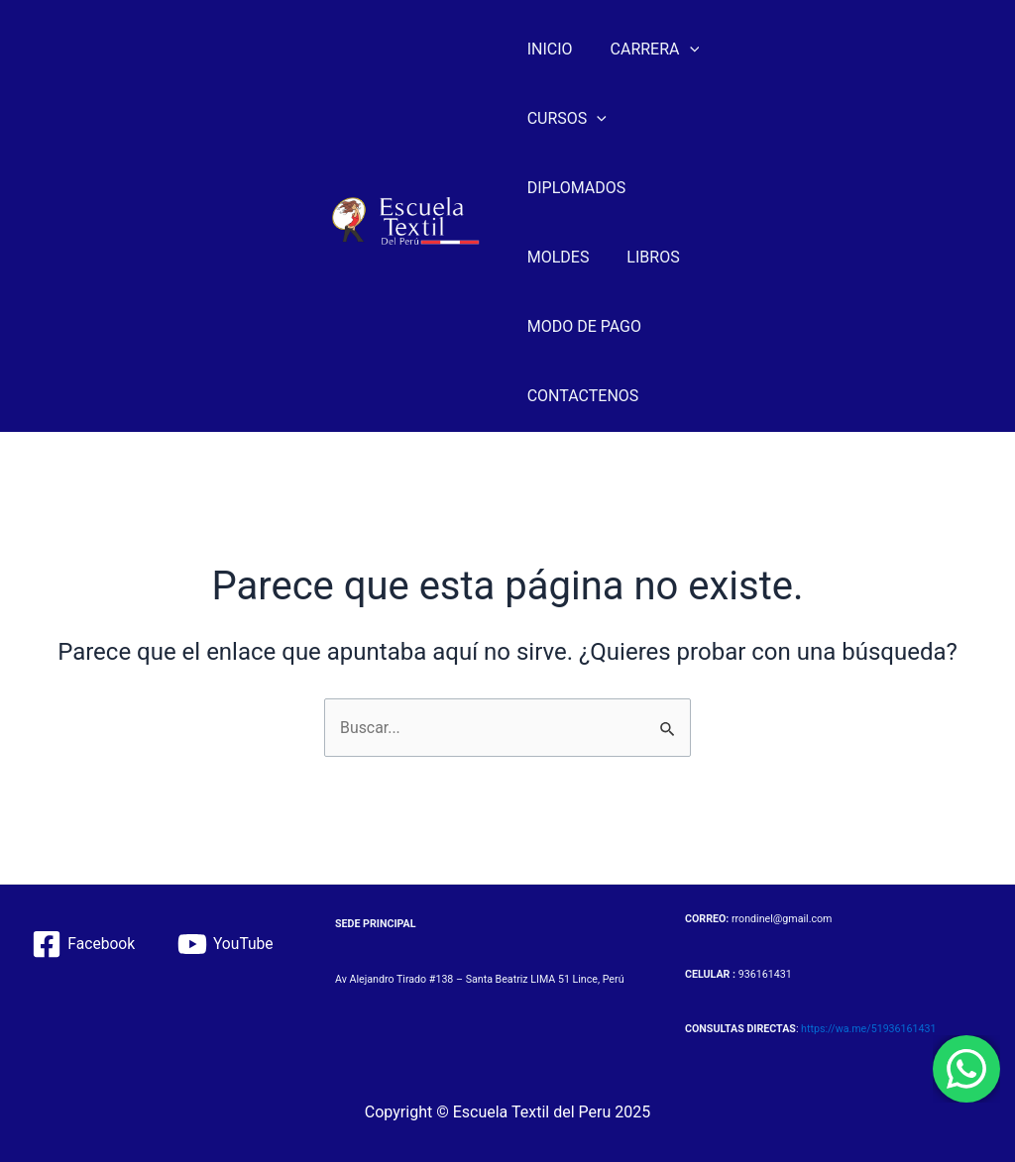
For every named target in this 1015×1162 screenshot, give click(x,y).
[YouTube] (226, 944)
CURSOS (567, 119)
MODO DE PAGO (584, 326)
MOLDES (558, 257)
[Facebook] (82, 944)
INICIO (550, 49)
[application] (684, 49)
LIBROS (646, 257)
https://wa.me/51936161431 (868, 1029)
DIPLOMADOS (576, 187)
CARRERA (649, 49)
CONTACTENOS (583, 395)
